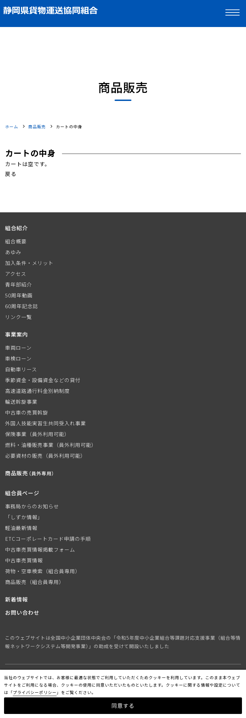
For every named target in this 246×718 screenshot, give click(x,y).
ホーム (11, 126)
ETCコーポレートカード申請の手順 (48, 538)
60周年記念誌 (21, 306)
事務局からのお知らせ (32, 506)
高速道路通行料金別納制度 (37, 390)
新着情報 (16, 599)
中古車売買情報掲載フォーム (40, 549)
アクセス (15, 273)
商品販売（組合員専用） (34, 581)
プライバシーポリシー (35, 692)
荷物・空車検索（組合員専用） (43, 571)
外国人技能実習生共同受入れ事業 (45, 423)
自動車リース (21, 369)
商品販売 (37, 126)
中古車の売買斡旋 (26, 412)
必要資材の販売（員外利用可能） (45, 455)
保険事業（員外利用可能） (37, 433)
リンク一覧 (18, 316)
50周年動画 (19, 295)
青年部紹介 (18, 284)
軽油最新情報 (21, 527)
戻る (11, 173)
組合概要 (16, 241)
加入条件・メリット (29, 262)
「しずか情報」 (24, 517)
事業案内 (16, 334)
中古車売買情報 (24, 560)
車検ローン (18, 358)
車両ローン (18, 347)
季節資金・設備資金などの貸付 (43, 379)
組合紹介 (16, 228)
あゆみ (13, 252)
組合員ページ (22, 493)
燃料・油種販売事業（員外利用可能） (51, 444)
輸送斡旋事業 (21, 401)
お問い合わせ (22, 612)
